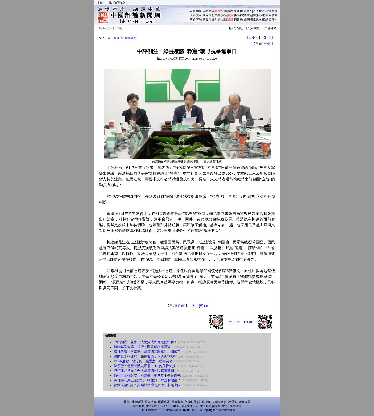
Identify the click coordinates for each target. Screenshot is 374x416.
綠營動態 (130, 38)
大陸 (211, 11)
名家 (262, 19)
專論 (249, 15)
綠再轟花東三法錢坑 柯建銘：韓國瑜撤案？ (147, 380)
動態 (249, 19)
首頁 (193, 11)
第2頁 (267, 44)
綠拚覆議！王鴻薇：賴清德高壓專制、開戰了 (147, 351)
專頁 (205, 19)
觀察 (243, 15)
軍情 (268, 11)
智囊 (274, 15)
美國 (237, 11)
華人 (249, 11)
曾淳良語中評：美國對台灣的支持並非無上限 (147, 385)
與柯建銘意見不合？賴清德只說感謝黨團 (144, 371)
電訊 (256, 19)
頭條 (199, 11)
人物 (193, 15)
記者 (268, 19)
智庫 (268, 15)
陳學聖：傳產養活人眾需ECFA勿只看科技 (145, 366)
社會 (274, 11)
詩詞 (218, 19)
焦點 (205, 11)
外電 (262, 15)
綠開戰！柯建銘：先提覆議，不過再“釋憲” (145, 356)
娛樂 (218, 15)
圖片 (205, 15)
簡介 (274, 19)
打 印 (268, 37)
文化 (211, 15)
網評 (256, 15)
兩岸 (243, 11)
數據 (243, 19)
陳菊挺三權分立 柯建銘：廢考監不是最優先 (147, 375)
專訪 (199, 19)
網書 (237, 19)
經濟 (256, 11)
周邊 (211, 19)
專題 (193, 19)
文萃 (199, 15)
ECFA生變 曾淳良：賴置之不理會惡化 (143, 361)
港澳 (224, 11)
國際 (230, 11)
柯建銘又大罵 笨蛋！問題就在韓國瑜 (144, 347)
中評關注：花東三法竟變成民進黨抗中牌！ (145, 342)
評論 (224, 15)
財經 (262, 11)
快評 (237, 15)
